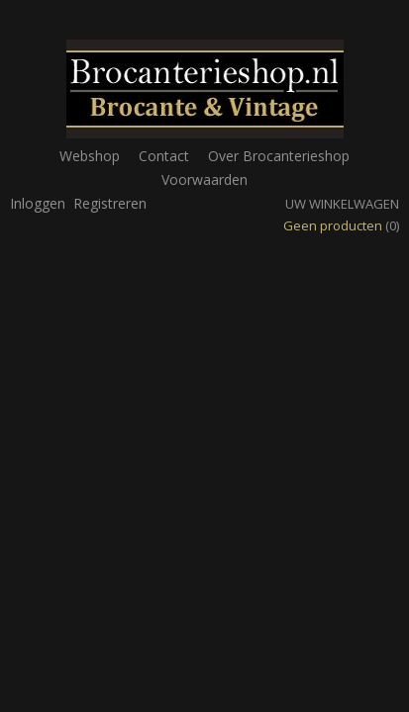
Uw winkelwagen (342, 204)
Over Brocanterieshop (279, 155)
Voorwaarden (204, 179)
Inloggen (37, 203)
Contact (164, 155)
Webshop (89, 155)
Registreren (110, 203)
